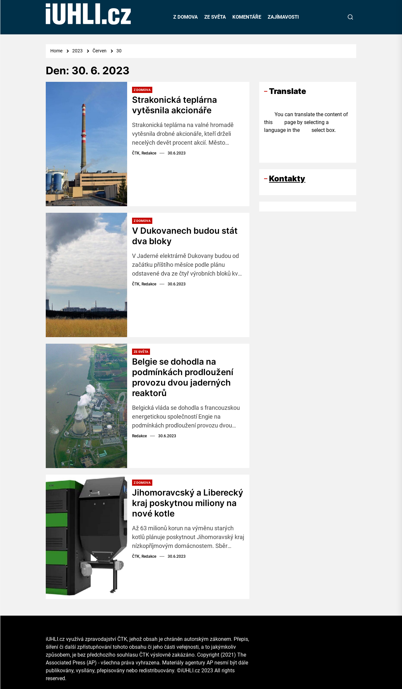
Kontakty (287, 178)
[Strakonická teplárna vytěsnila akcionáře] (86, 144)
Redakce (139, 435)
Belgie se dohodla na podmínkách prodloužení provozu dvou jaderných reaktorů (182, 376)
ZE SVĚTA (215, 17)
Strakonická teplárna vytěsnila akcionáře (174, 105)
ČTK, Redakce (144, 152)
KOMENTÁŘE (246, 17)
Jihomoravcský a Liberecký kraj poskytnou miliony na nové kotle (187, 502)
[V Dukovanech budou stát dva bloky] (86, 275)
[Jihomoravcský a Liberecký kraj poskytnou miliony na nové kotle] (86, 537)
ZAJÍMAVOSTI (283, 17)
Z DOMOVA (185, 17)
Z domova (142, 90)
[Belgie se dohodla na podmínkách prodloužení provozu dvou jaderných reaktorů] (86, 406)
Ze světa (141, 352)
